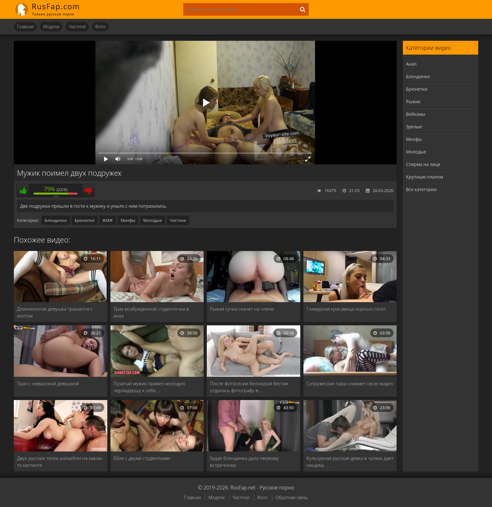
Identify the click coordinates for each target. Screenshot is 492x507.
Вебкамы (415, 114)
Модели (51, 26)
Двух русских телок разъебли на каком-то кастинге (60, 461)
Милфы (128, 220)
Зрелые (414, 127)
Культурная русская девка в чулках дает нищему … (350, 461)
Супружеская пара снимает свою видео (350, 383)
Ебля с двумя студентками (142, 458)
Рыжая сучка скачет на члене (242, 309)
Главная (25, 26)
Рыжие (413, 101)
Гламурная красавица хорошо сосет (346, 309)
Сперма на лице (423, 164)
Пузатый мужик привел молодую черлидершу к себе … (149, 386)
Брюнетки (84, 220)
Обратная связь (291, 497)
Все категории (421, 189)
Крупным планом (424, 177)
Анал (411, 64)
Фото (100, 26)
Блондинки (56, 220)
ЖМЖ (107, 220)
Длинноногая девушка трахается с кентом (55, 312)
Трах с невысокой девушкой (48, 383)
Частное (77, 26)
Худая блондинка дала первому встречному (244, 461)
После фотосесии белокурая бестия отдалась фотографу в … (249, 386)
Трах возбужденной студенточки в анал (151, 312)
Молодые (152, 220)
